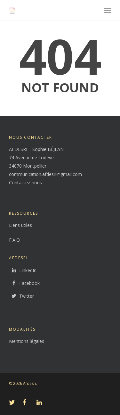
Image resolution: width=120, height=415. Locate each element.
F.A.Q (14, 240)
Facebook (24, 283)
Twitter (21, 296)
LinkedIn (22, 270)
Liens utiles (20, 225)
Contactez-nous (25, 182)
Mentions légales (26, 341)
